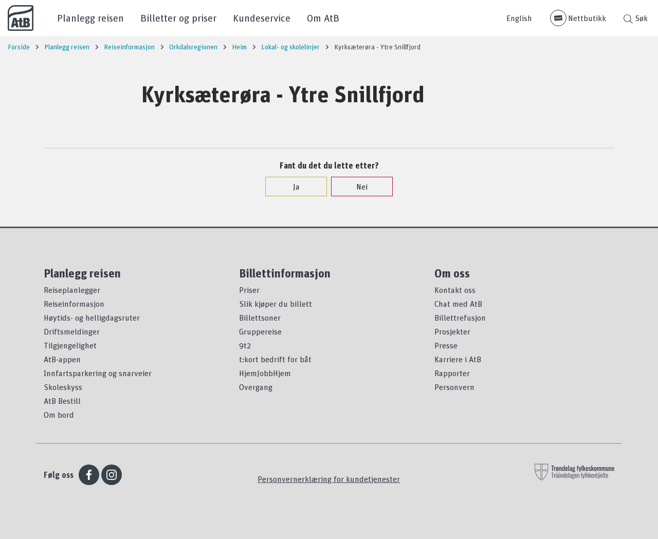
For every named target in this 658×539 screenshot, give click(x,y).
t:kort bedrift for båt (275, 359)
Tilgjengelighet (70, 345)
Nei (357, 186)
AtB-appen (62, 359)
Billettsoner (260, 317)
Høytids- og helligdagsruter (92, 317)
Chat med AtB (458, 304)
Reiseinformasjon (74, 304)
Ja (291, 186)
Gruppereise (260, 331)
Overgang (255, 387)
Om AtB (323, 17)
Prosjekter (452, 331)
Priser (249, 290)
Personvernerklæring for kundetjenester (329, 479)
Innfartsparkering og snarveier (98, 373)
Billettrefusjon (460, 317)
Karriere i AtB (457, 359)
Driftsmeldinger (72, 331)
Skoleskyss (63, 387)
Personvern (454, 387)
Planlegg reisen (90, 17)
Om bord (59, 415)
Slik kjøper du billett (275, 304)
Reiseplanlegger (72, 290)
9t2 (245, 345)
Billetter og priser (178, 17)
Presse (446, 345)
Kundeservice (261, 17)
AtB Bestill (62, 401)
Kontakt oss (455, 290)
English (519, 18)
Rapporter (452, 373)
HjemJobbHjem (265, 373)
